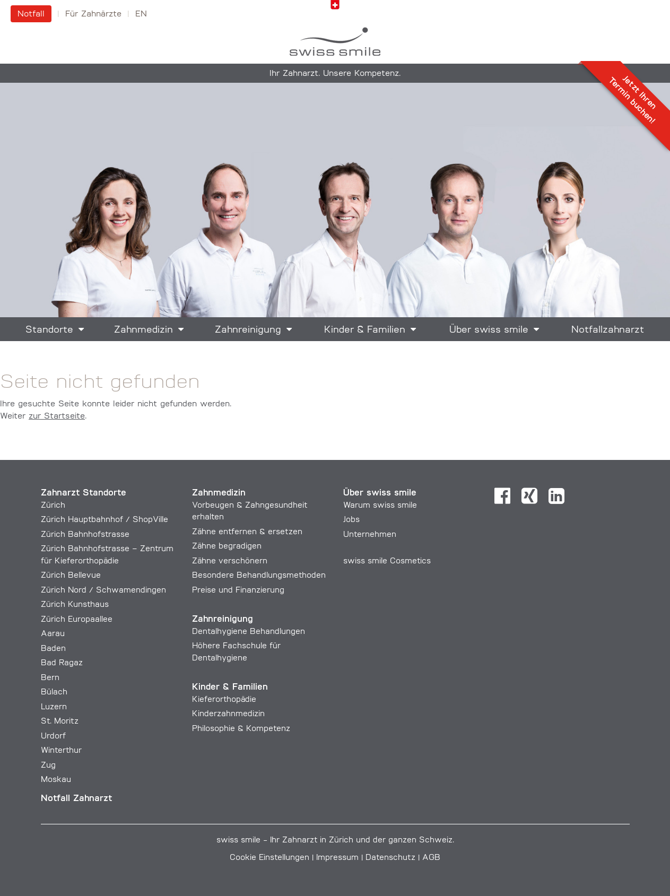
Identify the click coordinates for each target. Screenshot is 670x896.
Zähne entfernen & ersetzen (247, 532)
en (141, 14)
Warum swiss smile (380, 506)
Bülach (54, 693)
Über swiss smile (488, 330)
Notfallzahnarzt (607, 330)
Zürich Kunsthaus (75, 605)
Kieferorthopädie (224, 700)
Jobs (351, 520)
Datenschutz (390, 858)
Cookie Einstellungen (269, 858)
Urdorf (53, 737)
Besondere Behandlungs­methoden (259, 576)
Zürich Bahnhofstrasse (85, 535)
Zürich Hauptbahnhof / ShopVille (104, 520)
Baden (53, 649)
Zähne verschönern (229, 562)
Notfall (31, 14)
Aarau (53, 634)
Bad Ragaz (62, 663)
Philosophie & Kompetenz (241, 729)
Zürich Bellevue (71, 576)
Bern (50, 678)
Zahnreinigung (248, 330)
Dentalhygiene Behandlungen (248, 632)
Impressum (337, 858)
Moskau (56, 780)
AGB (431, 858)
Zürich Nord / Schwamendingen (103, 591)
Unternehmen (369, 535)
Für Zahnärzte (93, 14)
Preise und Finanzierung (238, 591)
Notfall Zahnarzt (76, 798)
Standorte (49, 330)
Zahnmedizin (143, 330)
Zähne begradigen (227, 547)
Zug (48, 766)
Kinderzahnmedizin (228, 714)
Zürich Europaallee (76, 620)
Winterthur (61, 751)
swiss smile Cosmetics (387, 562)
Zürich (53, 506)
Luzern (54, 707)
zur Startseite (57, 416)
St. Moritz (60, 722)
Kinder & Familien (364, 330)
